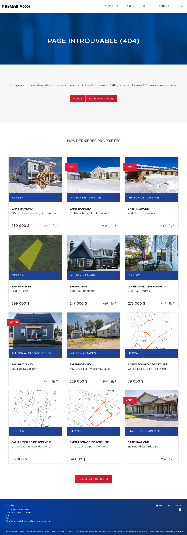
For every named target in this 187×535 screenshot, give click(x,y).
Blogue (130, 6)
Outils (147, 6)
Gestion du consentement (161, 532)
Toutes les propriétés (93, 479)
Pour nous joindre (101, 99)
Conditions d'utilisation (137, 532)
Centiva (179, 532)
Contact (164, 6)
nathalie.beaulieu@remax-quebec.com (32, 521)
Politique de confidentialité (112, 532)
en (180, 6)
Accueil (78, 99)
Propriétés (111, 6)
